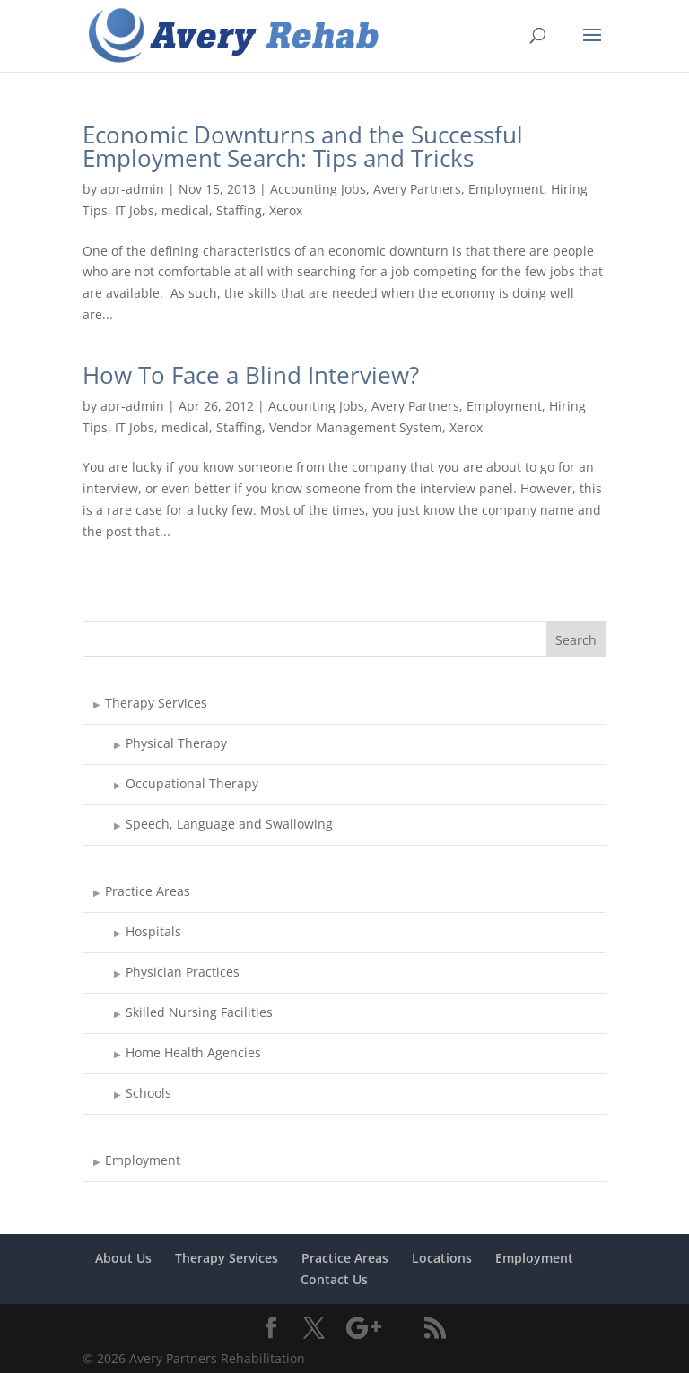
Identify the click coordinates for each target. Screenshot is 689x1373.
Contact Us (334, 1279)
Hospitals (153, 931)
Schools (148, 1092)
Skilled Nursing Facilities (199, 1012)
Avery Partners (417, 188)
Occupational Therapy (192, 783)
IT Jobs (134, 210)
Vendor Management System (355, 427)
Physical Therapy (176, 743)
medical (185, 210)
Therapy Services (156, 702)
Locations (442, 1257)
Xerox (285, 210)
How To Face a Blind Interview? (251, 375)
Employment (506, 188)
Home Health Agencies (193, 1052)
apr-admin (132, 188)
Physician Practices (183, 971)
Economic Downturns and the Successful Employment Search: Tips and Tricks (303, 146)
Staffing (239, 210)
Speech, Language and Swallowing (229, 823)
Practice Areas (147, 890)
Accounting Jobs (318, 188)
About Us (123, 1257)
